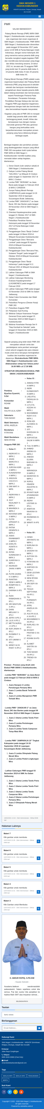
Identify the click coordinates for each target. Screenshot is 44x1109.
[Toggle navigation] (39, 16)
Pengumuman (33, 1076)
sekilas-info (8, 1076)
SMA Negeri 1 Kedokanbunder (31, 1101)
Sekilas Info (20, 1076)
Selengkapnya (22, 1001)
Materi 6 (7, 850)
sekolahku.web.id (26, 1106)
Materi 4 (7, 884)
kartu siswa (8, 1015)
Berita (5, 1080)
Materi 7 (7, 833)
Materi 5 (7, 867)
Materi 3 (7, 901)
